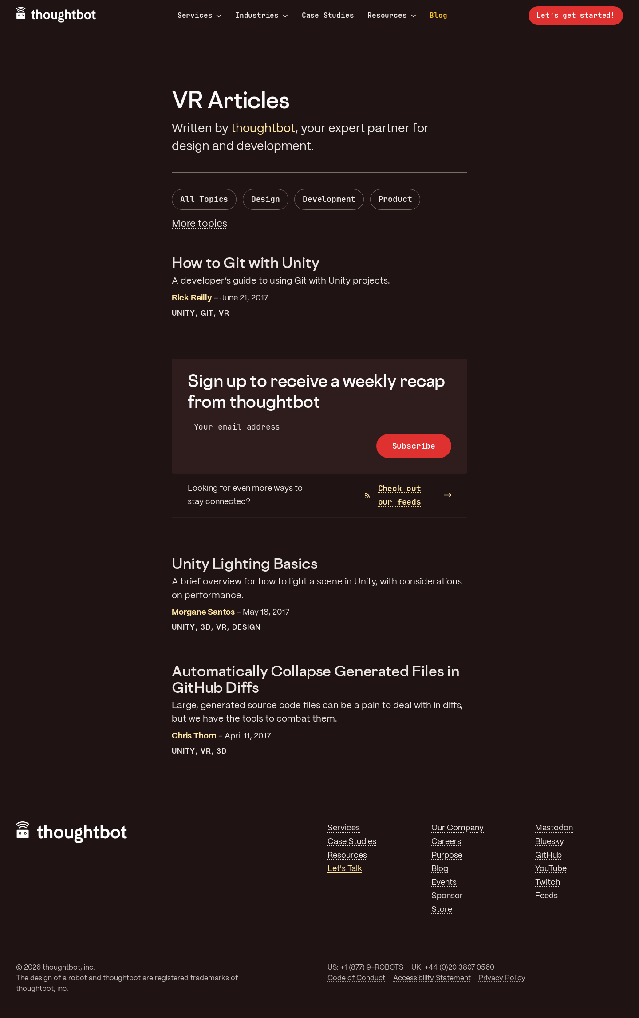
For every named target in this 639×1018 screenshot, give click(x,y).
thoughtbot (263, 128)
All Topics (204, 199)
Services (200, 15)
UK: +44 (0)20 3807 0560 (452, 967)
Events (444, 883)
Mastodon (554, 828)
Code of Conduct (356, 978)
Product (395, 199)
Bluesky (549, 842)
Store (441, 910)
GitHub (548, 856)
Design (265, 199)
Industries (261, 15)
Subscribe (413, 446)
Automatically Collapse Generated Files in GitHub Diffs (315, 679)
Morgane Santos (203, 612)
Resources (391, 15)
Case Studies (328, 15)
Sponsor (447, 896)
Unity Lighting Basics (244, 563)
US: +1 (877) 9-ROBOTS (365, 967)
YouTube (551, 869)
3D (206, 627)
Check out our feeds (393, 495)
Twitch (547, 883)
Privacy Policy (501, 978)
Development (329, 199)
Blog (438, 15)
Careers (446, 842)
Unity (183, 313)
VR (224, 313)
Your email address (237, 427)
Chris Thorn (194, 736)
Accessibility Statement (432, 978)
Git (207, 313)
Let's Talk (344, 869)
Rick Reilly (192, 298)
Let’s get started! (575, 15)
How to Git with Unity (245, 262)
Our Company (457, 828)
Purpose (446, 856)
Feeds (546, 896)
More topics (199, 224)
